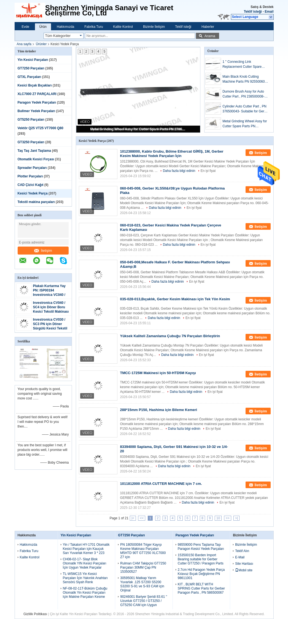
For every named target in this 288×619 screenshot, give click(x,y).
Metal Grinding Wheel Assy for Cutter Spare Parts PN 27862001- (138, 129)
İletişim (43, 250)
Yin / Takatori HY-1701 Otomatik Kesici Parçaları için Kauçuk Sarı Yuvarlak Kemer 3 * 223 (86, 549)
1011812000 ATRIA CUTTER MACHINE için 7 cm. (161, 484)
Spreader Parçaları (32, 168)
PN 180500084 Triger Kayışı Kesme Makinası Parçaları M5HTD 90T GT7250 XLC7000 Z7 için (143, 551)
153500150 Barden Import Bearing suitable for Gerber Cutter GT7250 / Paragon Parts (201, 559)
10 (218, 518)
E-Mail (239, 557)
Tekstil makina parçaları (36, 202)
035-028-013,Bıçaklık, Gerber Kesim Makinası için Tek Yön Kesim (175, 299)
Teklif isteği (253, 11)
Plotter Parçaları (30, 176)
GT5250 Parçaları (31, 119)
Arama (209, 36)
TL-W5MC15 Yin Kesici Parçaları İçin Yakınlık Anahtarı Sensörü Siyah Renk (85, 578)
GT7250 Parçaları (31, 68)
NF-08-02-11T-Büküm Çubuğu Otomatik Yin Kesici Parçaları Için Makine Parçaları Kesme (85, 592)
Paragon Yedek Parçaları (37, 102)
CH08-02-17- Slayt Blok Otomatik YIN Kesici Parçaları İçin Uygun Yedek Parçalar (84, 563)
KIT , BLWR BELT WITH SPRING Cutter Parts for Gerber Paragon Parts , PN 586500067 (201, 588)
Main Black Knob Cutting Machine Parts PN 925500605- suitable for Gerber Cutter (245, 79)
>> (228, 518)
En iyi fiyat (208, 171)
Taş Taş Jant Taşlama (34, 151)
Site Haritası (244, 564)
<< (142, 518)
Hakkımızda (65, 27)
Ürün (43, 27)
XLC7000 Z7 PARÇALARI (37, 94)
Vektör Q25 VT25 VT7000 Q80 (40, 128)
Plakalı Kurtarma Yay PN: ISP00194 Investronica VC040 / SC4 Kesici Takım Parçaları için (49, 295)
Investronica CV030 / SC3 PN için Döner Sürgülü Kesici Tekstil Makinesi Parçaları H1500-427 (50, 328)
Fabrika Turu (93, 27)
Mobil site (243, 570)
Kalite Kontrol (123, 27)
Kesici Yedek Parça (33, 193)
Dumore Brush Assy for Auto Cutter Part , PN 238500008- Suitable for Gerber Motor (243, 94)
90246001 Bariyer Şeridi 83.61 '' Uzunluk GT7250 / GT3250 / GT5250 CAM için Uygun (143, 601)
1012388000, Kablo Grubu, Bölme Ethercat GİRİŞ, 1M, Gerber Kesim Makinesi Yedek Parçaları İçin (172, 153)
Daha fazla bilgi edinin (179, 171)
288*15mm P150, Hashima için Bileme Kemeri (158, 410)
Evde (25, 27)
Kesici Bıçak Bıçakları (35, 85)
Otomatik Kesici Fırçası (36, 159)
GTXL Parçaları (29, 77)
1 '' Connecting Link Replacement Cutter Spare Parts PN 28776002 (242, 64)
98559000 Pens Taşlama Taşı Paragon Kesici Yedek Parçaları (201, 547)
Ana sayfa (24, 44)
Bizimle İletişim (154, 27)
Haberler (207, 27)
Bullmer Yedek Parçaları (36, 111)
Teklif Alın (242, 551)
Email (269, 11)
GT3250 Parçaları (31, 142)
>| (236, 518)
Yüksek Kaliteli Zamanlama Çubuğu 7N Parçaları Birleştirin (170, 336)
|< (132, 518)
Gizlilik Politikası (35, 614)
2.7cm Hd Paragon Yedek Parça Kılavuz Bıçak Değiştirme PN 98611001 (201, 574)
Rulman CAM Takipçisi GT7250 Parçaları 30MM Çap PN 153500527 (143, 567)
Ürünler (41, 44)
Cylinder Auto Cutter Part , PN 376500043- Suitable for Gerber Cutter (245, 109)
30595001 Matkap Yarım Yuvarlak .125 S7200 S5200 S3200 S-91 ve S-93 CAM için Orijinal (142, 584)
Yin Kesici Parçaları (33, 60)
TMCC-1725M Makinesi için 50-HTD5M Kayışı (158, 373)
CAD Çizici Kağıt (31, 185)
